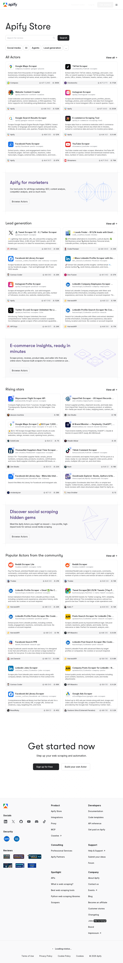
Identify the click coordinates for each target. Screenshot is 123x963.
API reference (94, 823)
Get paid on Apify (96, 829)
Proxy (53, 823)
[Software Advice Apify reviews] (18, 856)
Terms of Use (27, 956)
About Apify (93, 878)
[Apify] (10, 5)
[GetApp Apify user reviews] (6, 856)
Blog (90, 896)
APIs (53, 878)
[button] (67, 805)
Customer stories (96, 908)
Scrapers (55, 902)
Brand (91, 927)
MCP (53, 829)
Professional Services (61, 851)
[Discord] (36, 821)
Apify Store (56, 811)
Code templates (96, 817)
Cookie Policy (64, 956)
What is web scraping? (62, 884)
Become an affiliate (97, 902)
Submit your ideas (97, 857)
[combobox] (31, 38)
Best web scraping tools (62, 890)
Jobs (97, 920)
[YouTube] (29, 821)
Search (63, 37)
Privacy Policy (45, 956)
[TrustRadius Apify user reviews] (20, 865)
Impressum (95, 933)
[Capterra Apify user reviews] (34, 856)
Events (92, 890)
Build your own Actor (76, 766)
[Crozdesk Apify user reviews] (32, 865)
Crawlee (56, 835)
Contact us (93, 884)
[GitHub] (21, 821)
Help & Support (97, 851)
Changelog (93, 914)
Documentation (95, 811)
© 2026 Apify (95, 956)
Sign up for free (44, 766)
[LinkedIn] (5, 821)
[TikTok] (44, 821)
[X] (13, 821)
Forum (91, 863)
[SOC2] (16, 838)
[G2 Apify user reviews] (7, 865)
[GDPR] (6, 838)
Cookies (80, 956)
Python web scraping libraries (65, 896)
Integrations (57, 817)
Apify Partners (58, 857)
